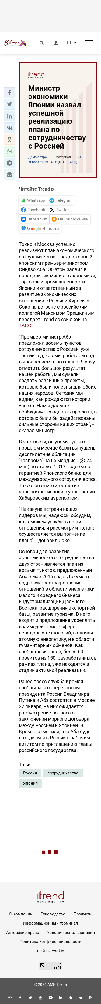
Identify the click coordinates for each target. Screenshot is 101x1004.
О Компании (21, 914)
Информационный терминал (50, 923)
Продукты (83, 914)
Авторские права (22, 932)
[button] (9, 92)
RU (69, 43)
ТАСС (25, 325)
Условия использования (71, 932)
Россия (30, 773)
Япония (30, 783)
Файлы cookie (50, 951)
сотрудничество (63, 773)
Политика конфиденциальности (50, 941)
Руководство (53, 914)
